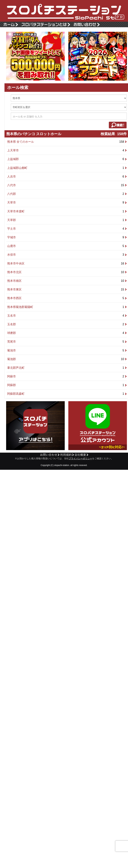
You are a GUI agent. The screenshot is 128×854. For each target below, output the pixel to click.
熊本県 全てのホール (67, 141)
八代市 (67, 185)
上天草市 (67, 150)
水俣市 (67, 254)
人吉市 (67, 176)
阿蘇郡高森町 (67, 393)
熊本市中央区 (67, 263)
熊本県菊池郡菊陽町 (67, 307)
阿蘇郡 (67, 385)
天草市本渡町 (67, 211)
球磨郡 (67, 332)
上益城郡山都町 (67, 167)
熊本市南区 (67, 280)
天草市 (67, 202)
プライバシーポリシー (80, 458)
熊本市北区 (67, 272)
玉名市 (67, 315)
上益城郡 (67, 159)
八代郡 (67, 193)
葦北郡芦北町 (67, 367)
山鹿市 (67, 246)
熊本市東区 (67, 289)
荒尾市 (67, 341)
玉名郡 (67, 324)
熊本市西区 (67, 298)
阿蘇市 (67, 376)
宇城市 (67, 237)
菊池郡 (67, 359)
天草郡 (67, 220)
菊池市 (67, 350)
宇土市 (67, 228)
